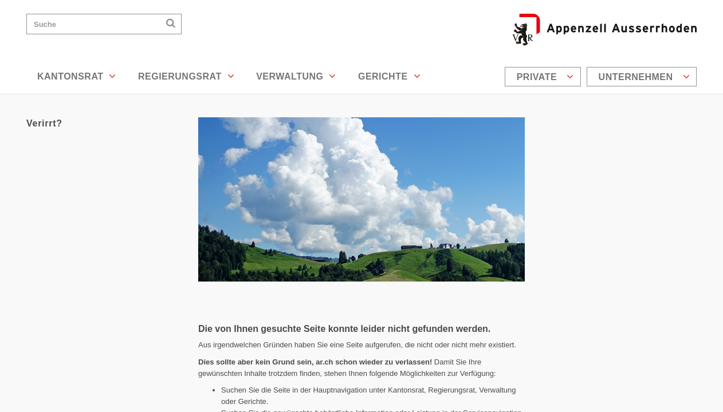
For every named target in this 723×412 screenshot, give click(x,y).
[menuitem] (544, 77)
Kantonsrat (76, 76)
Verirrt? (44, 123)
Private (545, 77)
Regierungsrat (186, 76)
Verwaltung (296, 76)
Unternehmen (644, 77)
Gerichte (389, 76)
